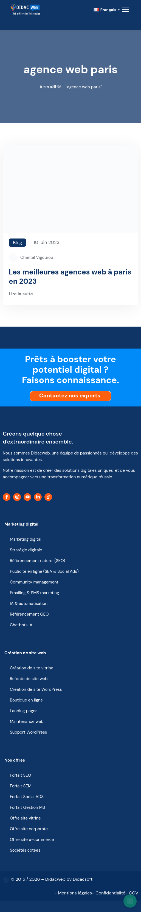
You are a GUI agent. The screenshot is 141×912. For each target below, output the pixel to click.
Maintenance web (27, 721)
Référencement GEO (29, 614)
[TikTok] (48, 497)
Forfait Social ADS (27, 796)
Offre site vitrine (25, 818)
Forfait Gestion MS (27, 807)
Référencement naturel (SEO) (37, 560)
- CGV (131, 893)
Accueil (47, 86)
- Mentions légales (73, 893)
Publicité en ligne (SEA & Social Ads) (44, 571)
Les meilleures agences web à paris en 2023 (70, 276)
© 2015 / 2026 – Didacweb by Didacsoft (51, 879)
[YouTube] (27, 497)
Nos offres (14, 760)
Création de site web (25, 653)
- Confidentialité (108, 893)
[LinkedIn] (38, 497)
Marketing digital (21, 524)
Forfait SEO (20, 775)
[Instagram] (17, 497)
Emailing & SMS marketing (34, 593)
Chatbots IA (21, 625)
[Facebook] (6, 497)
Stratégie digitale (26, 550)
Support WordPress (28, 732)
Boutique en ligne (26, 700)
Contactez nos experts (71, 395)
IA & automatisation (28, 603)
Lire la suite (21, 294)
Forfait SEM (20, 786)
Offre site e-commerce (32, 839)
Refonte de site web (29, 678)
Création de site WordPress (36, 689)
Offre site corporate (29, 829)
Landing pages (23, 711)
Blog (17, 243)
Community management (34, 582)
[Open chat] (130, 901)
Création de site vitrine (31, 668)
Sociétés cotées (25, 850)
